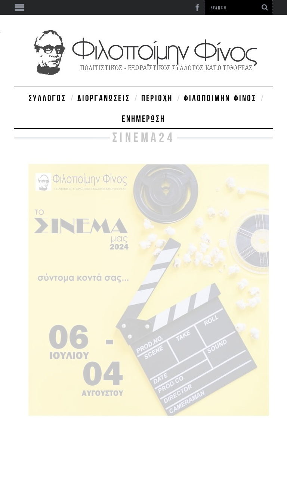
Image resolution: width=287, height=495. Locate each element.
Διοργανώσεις (103, 98)
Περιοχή (157, 98)
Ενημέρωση (143, 118)
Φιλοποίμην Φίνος (220, 98)
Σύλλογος (47, 98)
